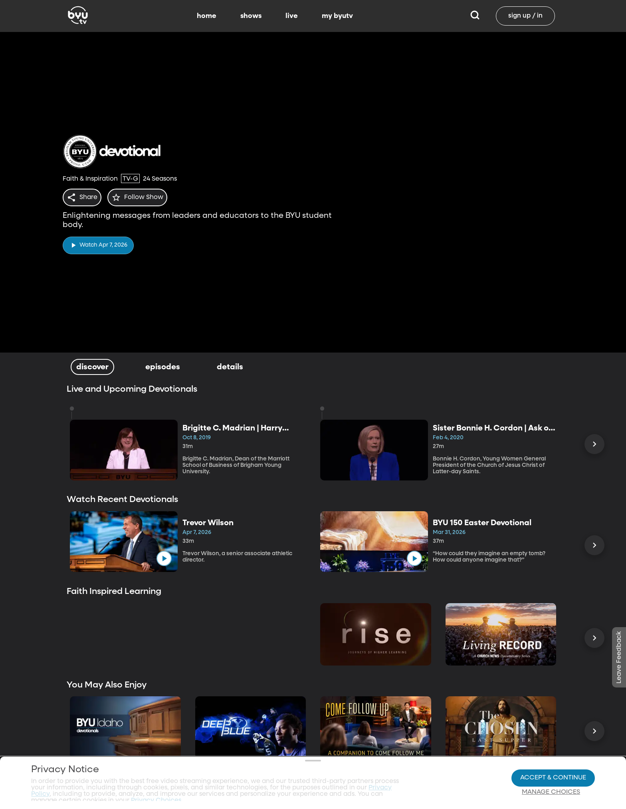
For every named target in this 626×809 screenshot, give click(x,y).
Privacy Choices (173, 775)
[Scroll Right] (594, 444)
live (291, 16)
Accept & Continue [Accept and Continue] (553, 755)
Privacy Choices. (157, 754)
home (206, 16)
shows (250, 16)
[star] (142, 197)
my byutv (337, 16)
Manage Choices (551, 769)
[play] (98, 243)
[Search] (475, 16)
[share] (84, 197)
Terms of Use (311, 790)
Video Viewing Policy (256, 769)
